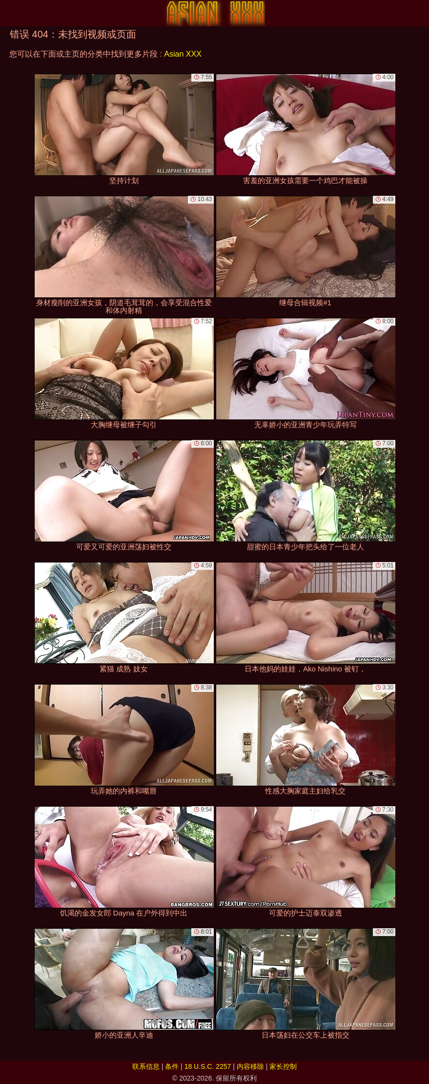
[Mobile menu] (9, 13)
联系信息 (146, 1066)
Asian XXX (182, 54)
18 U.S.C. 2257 (207, 1066)
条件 (172, 1066)
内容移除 (250, 1066)
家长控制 (283, 1066)
